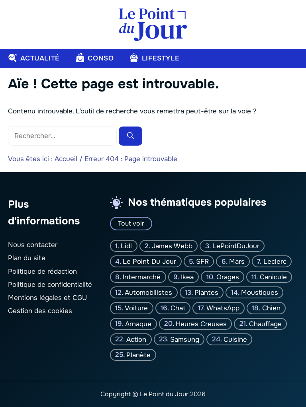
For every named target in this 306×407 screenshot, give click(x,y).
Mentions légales (35, 298)
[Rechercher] (130, 136)
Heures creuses (201, 323)
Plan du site (26, 258)
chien (271, 308)
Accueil (66, 159)
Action (136, 339)
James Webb (172, 246)
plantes (206, 292)
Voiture (136, 308)
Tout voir (131, 223)
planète (138, 355)
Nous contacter (32, 245)
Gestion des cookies (40, 311)
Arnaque (138, 323)
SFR (202, 261)
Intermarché (142, 277)
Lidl (126, 246)
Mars (237, 261)
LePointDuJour (235, 246)
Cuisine (235, 339)
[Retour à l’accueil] (153, 24)
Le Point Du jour (149, 261)
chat (178, 308)
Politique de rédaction (42, 271)
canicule (273, 277)
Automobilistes (148, 292)
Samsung (184, 339)
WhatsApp (222, 308)
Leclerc (274, 261)
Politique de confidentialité (50, 284)
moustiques (259, 292)
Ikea (187, 277)
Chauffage (265, 323)
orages (227, 277)
